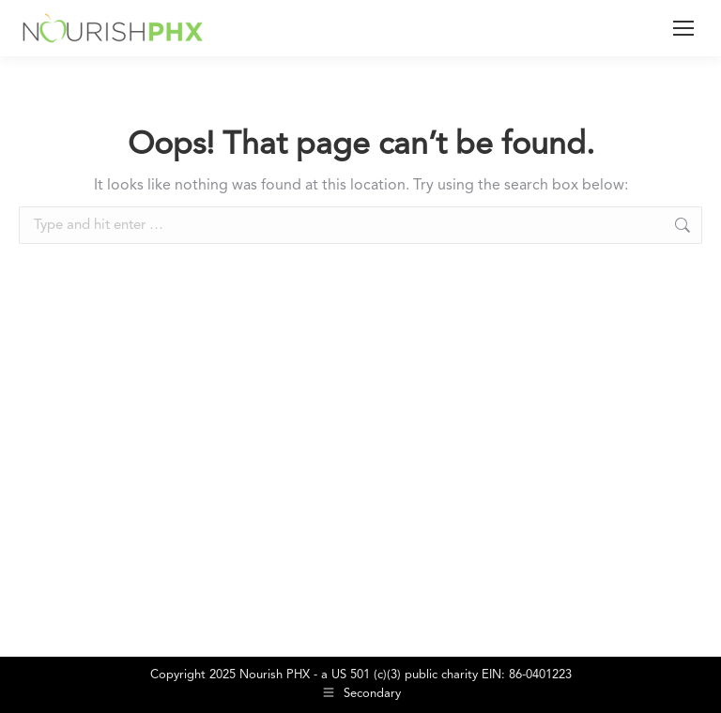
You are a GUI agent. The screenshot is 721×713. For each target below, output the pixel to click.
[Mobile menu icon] (683, 28)
